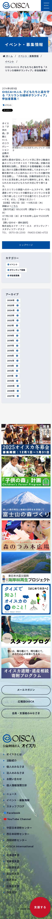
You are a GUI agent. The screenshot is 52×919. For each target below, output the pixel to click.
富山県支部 (13, 873)
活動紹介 (12, 760)
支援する (40, 907)
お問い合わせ (14, 779)
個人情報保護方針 (17, 785)
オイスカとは (14, 754)
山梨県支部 (13, 867)
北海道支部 (13, 855)
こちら (14, 206)
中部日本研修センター (19, 827)
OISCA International (20, 846)
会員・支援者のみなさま (26, 713)
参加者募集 (13, 275)
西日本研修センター (18, 834)
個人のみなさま (15, 766)
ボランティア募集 (16, 270)
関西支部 (12, 880)
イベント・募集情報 (24, 44)
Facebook (13, 813)
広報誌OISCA (26, 701)
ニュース (12, 794)
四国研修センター (17, 840)
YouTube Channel (19, 819)
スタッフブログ (15, 806)
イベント (9, 61)
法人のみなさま (15, 773)
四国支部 (12, 892)
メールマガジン (26, 689)
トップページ (26, 245)
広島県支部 (13, 886)
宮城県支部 (13, 861)
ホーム (8, 56)
